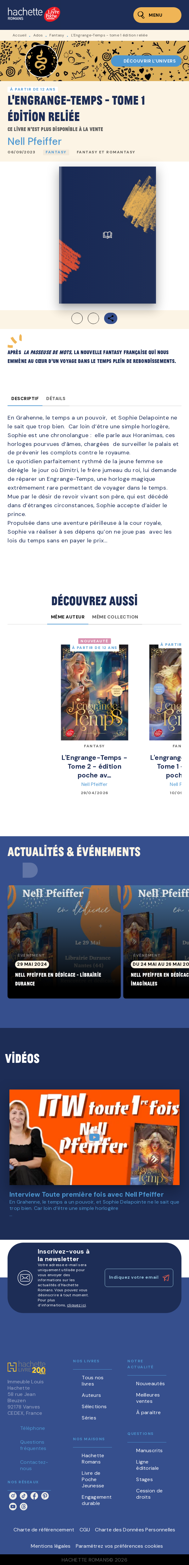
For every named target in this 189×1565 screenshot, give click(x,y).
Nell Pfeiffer (35, 141)
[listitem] (13, 1496)
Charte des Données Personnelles (135, 1529)
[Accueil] (34, 15)
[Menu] (157, 15)
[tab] (25, 398)
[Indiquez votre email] (131, 1278)
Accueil (19, 35)
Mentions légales (50, 1546)
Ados (38, 35)
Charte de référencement (44, 1529)
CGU (85, 1529)
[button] (146, 61)
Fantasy (56, 35)
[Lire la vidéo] (94, 1137)
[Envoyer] (165, 1278)
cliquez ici (76, 1305)
